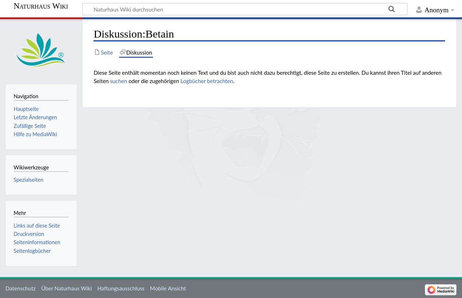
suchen (118, 81)
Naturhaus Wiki (41, 6)
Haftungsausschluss (121, 288)
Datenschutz (20, 288)
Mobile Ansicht (168, 288)
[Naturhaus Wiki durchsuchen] (245, 9)
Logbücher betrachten (206, 81)
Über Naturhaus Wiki (66, 288)
